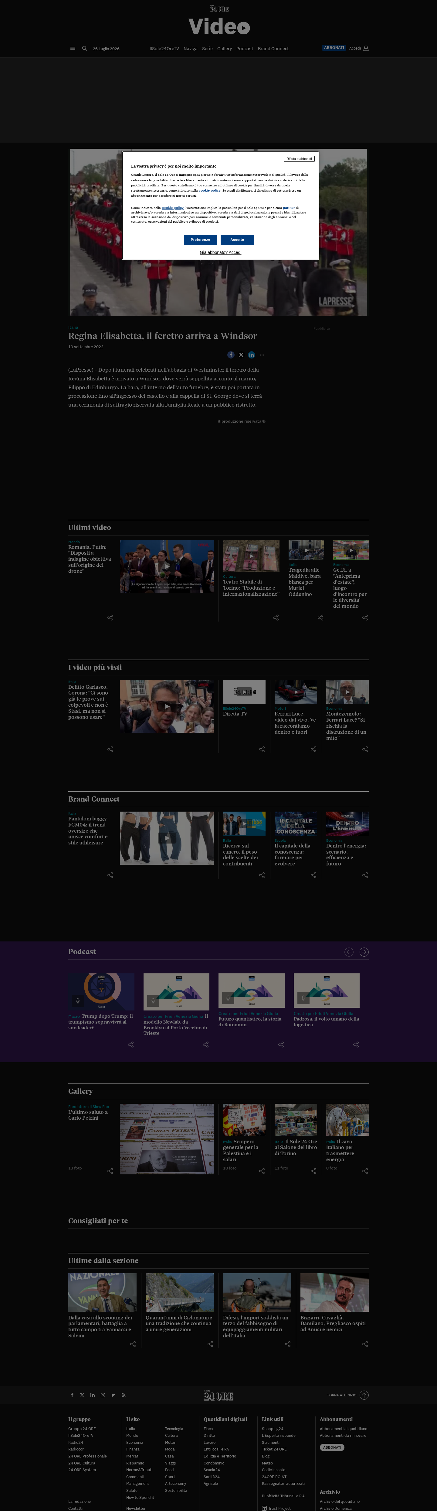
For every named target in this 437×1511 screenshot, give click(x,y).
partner (289, 208)
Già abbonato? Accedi (221, 252)
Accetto (237, 239)
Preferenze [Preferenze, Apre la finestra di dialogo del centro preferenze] (200, 239)
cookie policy (210, 190)
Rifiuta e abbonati (299, 159)
